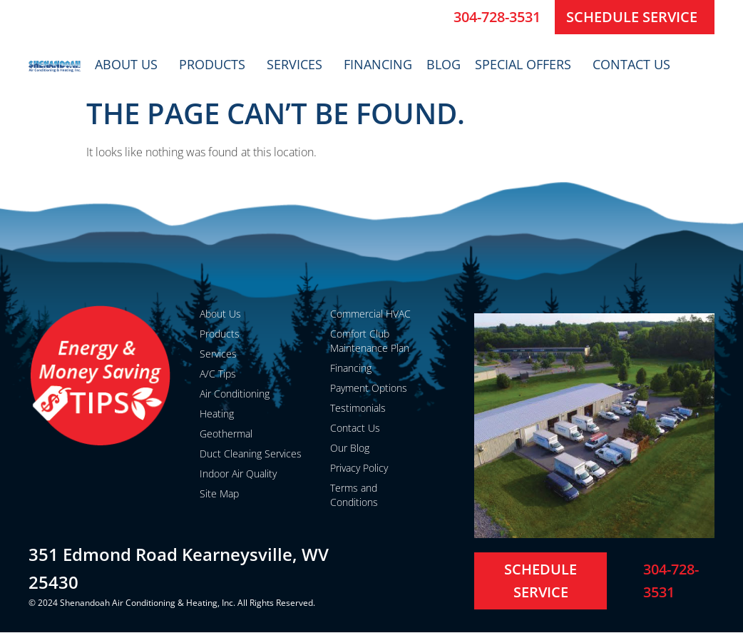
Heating (217, 413)
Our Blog (349, 448)
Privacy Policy (359, 468)
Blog (443, 64)
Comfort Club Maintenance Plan (369, 341)
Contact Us (635, 64)
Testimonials (358, 408)
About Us (130, 64)
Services (298, 64)
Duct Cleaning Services (251, 453)
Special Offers (526, 64)
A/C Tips (218, 373)
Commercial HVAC (370, 313)
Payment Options (368, 388)
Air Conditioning (235, 393)
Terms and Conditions (354, 495)
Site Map (219, 493)
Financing (378, 64)
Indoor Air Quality (238, 473)
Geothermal (226, 433)
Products (215, 64)
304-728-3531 (497, 16)
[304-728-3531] (437, 17)
